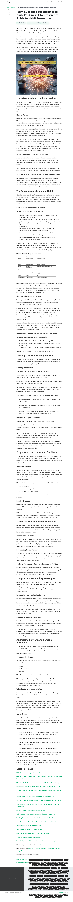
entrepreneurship (51, 873)
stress (55, 894)
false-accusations (63, 873)
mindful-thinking (57, 881)
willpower (51, 897)
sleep (36, 894)
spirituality (40, 894)
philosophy (50, 886)
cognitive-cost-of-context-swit (35, 867)
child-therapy (49, 865)
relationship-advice (53, 889)
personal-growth (43, 886)
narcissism (37, 883)
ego (49, 870)
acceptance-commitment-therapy (35, 859)
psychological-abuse (33, 889)
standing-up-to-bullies (48, 894)
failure (57, 873)
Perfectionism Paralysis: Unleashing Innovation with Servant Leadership (38, 800)
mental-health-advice (48, 881)
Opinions (53, 1)
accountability (46, 859)
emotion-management (56, 870)
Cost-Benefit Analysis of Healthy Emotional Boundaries (33, 833)
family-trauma (32, 875)
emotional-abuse (65, 870)
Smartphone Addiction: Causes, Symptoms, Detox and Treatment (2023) (38, 786)
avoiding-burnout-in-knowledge (52, 862)
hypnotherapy (61, 875)
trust (41, 897)
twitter (40, 845)
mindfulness (64, 881)
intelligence (41, 878)
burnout (61, 862)
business (66, 862)
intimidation (53, 878)
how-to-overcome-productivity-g (50, 875)
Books (67, 1)
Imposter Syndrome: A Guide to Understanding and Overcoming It (36, 841)
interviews (47, 878)
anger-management (36, 862)
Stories (58, 1)
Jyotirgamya (61, 892)
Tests (62, 1)
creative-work (54, 867)
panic (58, 883)
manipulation (33, 881)
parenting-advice (64, 883)
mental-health (40, 881)
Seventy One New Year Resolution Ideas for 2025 (30, 810)
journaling (64, 878)
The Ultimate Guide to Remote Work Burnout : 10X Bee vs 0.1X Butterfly (37, 783)
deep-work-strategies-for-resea (35, 870)
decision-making (64, 867)
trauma (37, 897)
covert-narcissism (46, 867)
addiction (66, 859)
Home (8, 7)
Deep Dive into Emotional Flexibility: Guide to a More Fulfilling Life (36, 822)
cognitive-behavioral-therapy (59, 865)
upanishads (46, 897)
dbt (59, 867)
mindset (30, 854)
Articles (47, 1)
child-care (34, 865)
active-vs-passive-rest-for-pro (57, 859)
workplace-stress (58, 897)
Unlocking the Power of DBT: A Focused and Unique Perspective (35, 814)
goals (38, 875)
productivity (35, 854)
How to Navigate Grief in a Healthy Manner (29, 829)
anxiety (42, 862)
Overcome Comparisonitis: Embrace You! (28, 837)
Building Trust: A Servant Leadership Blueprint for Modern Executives (37, 818)
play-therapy (56, 886)
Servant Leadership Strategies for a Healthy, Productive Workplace (36, 796)
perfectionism (35, 886)
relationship (45, 889)
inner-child (30, 878)
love (68, 878)
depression (45, 870)
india (66, 875)
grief (42, 875)
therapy (66, 894)
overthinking (52, 883)
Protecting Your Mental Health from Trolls (29, 825)
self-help (31, 894)
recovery (40, 889)
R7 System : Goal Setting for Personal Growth (30, 773)
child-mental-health (41, 865)
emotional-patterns (34, 873)
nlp (48, 883)
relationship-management (64, 889)
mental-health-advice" (22, 854)
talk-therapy (60, 894)
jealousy (58, 878)
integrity (35, 878)
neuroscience (43, 883)
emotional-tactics (42, 873)
